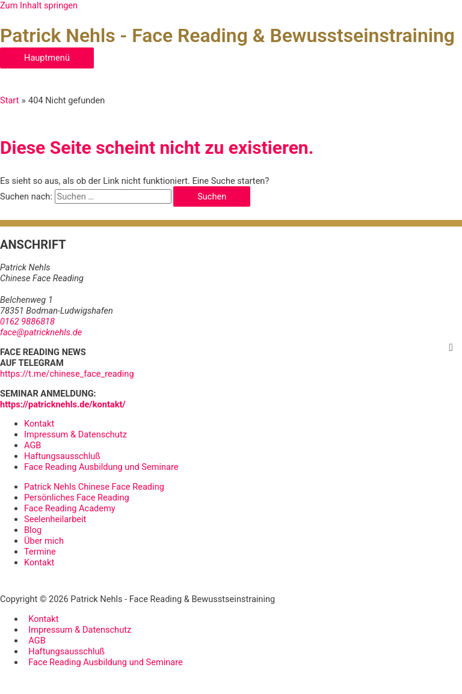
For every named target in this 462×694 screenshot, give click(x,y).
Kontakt (39, 423)
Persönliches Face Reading (76, 497)
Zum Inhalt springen (39, 5)
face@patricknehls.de (41, 332)
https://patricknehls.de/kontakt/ (63, 404)
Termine (40, 551)
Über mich (44, 540)
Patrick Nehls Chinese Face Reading (94, 486)
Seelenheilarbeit (55, 519)
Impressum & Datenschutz (75, 434)
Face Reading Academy (70, 508)
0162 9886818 (27, 321)
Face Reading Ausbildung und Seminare (101, 466)
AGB (32, 445)
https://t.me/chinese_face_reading (67, 373)
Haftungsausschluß (62, 456)
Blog (33, 530)
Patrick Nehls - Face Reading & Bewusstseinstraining (227, 35)
